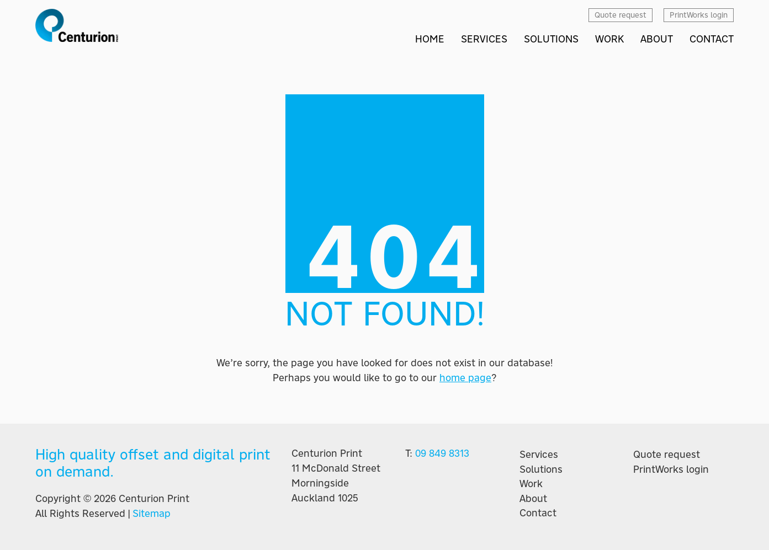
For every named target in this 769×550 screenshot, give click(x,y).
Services (538, 454)
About (533, 499)
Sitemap (151, 513)
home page (465, 377)
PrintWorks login (671, 469)
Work (531, 484)
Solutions (541, 469)
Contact (537, 513)
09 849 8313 (442, 453)
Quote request (666, 454)
